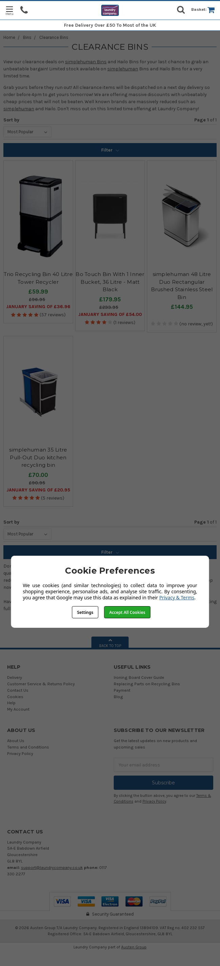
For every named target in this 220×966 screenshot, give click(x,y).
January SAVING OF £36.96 (38, 306)
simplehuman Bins (86, 62)
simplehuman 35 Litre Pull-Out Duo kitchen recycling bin (38, 457)
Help (11, 702)
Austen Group (134, 947)
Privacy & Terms (176, 597)
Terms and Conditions (28, 747)
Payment (122, 690)
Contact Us (17, 690)
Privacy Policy (20, 753)
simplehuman (122, 69)
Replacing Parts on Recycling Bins (147, 683)
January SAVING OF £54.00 (110, 314)
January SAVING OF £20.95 (38, 490)
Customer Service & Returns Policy (41, 683)
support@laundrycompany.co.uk (52, 867)
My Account (18, 709)
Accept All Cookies (127, 612)
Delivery (14, 677)
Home (9, 37)
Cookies (15, 696)
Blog (118, 696)
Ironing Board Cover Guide (139, 677)
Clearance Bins (53, 37)
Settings (85, 612)
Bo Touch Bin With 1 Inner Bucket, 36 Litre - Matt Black (109, 282)
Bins (27, 37)
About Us (15, 740)
